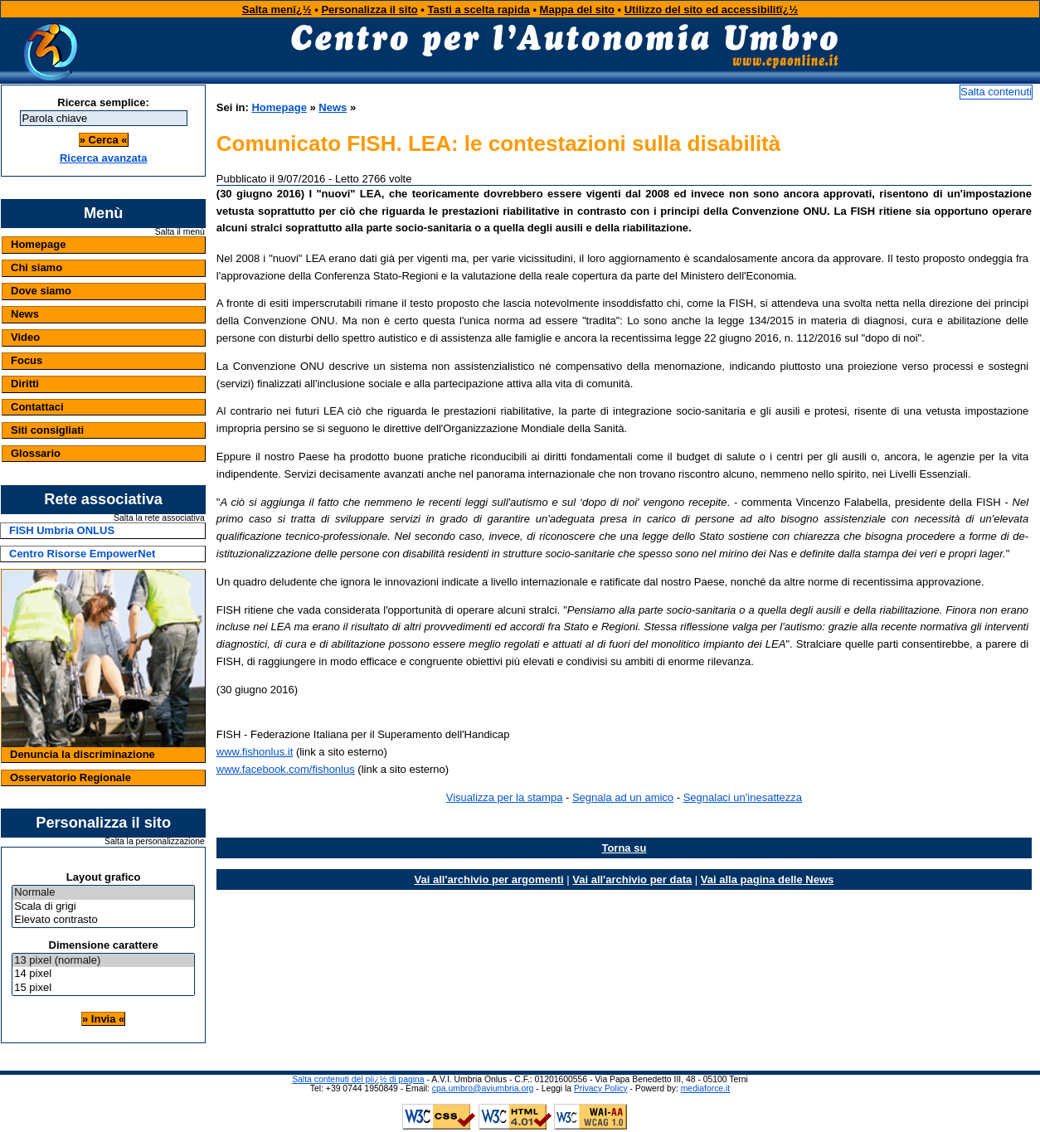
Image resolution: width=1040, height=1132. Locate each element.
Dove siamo (41, 290)
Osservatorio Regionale (70, 777)
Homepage (38, 244)
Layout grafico (103, 877)
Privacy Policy (601, 1088)
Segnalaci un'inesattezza (742, 797)
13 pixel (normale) (103, 961)
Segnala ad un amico (622, 797)
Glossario (36, 453)
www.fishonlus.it (254, 752)
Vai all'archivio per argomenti (489, 879)
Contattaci (37, 407)
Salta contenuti (996, 91)
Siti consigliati (47, 430)
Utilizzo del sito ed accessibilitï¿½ (711, 9)
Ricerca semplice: (103, 102)
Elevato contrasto (103, 920)
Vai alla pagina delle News (767, 879)
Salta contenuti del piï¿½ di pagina (358, 1079)
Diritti (25, 383)
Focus (26, 360)
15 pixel (103, 988)
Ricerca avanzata (104, 158)
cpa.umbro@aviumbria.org (483, 1088)
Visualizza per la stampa (504, 797)
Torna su (623, 848)
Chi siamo (36, 267)
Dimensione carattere (103, 945)
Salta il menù (180, 232)
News (25, 314)
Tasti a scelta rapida (479, 9)
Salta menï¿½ (277, 9)
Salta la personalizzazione (154, 842)
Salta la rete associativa (159, 518)
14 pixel (103, 974)
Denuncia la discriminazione (82, 754)
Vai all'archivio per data (632, 879)
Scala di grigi (103, 907)
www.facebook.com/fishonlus (285, 769)
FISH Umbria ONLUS (61, 530)
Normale (103, 893)
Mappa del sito (577, 9)
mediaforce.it (705, 1088)
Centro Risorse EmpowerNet (82, 553)
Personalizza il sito (369, 9)
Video (25, 337)
